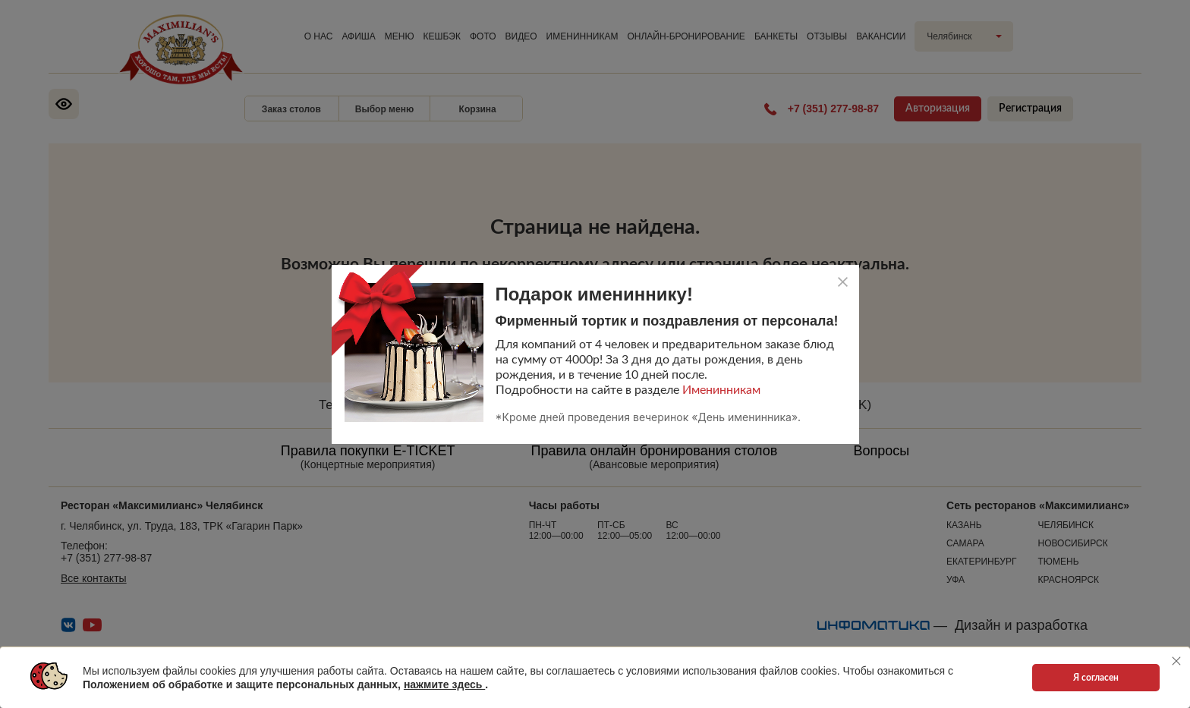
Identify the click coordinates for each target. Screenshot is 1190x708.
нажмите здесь (444, 684)
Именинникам (721, 390)
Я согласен (1096, 677)
